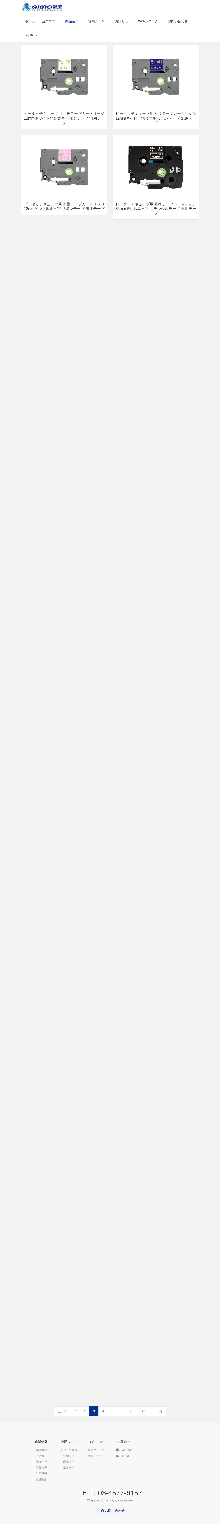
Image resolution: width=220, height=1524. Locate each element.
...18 (142, 1411)
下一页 (157, 1411)
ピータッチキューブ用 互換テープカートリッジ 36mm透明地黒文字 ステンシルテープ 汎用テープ (155, 208)
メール (123, 1456)
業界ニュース (96, 1456)
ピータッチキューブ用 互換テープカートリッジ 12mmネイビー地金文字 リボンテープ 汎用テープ (155, 118)
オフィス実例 (68, 1450)
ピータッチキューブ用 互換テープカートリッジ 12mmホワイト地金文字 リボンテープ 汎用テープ (64, 118)
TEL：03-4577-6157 (110, 1493)
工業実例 (69, 1467)
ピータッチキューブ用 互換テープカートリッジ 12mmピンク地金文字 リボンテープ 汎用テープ (64, 206)
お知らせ (121, 21)
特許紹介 (41, 1461)
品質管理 (41, 1467)
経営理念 (41, 1479)
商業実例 (69, 1461)
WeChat (123, 1450)
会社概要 (41, 1450)
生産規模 (41, 1473)
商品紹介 (71, 21)
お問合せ (123, 1442)
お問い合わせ (178, 21)
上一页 (63, 1411)
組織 (41, 1456)
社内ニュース (96, 1450)
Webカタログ (148, 21)
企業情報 (48, 21)
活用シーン (96, 21)
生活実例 (69, 1456)
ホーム (30, 21)
